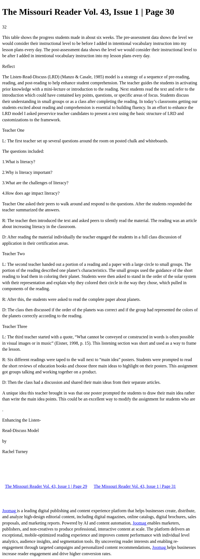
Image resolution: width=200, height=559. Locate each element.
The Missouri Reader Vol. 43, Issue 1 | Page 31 (135, 486)
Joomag (9, 510)
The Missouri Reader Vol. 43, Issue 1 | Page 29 (46, 486)
